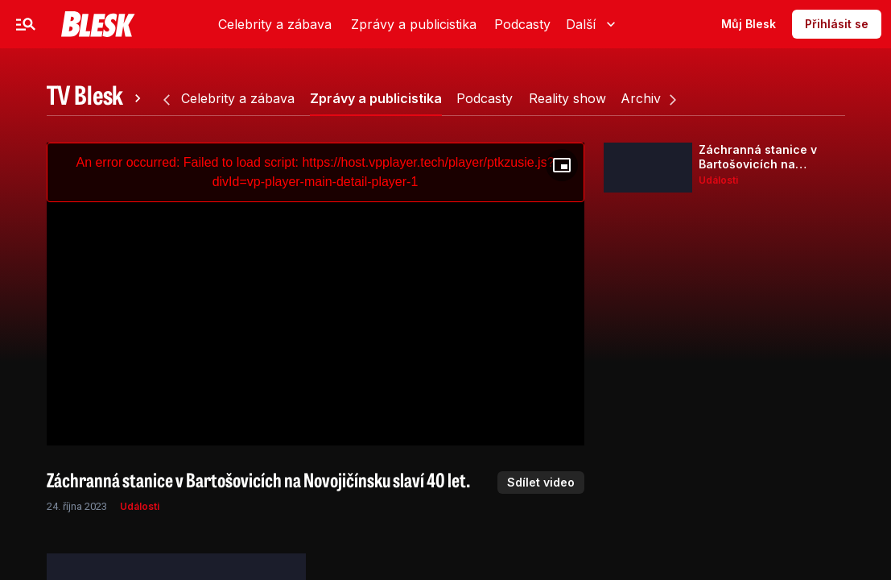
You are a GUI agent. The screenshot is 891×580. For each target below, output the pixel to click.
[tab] (96, 98)
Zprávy (191, 24)
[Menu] (26, 24)
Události (139, 506)
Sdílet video (541, 482)
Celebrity (116, 24)
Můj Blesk (748, 24)
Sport (255, 24)
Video (316, 24)
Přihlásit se (836, 24)
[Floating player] (562, 165)
